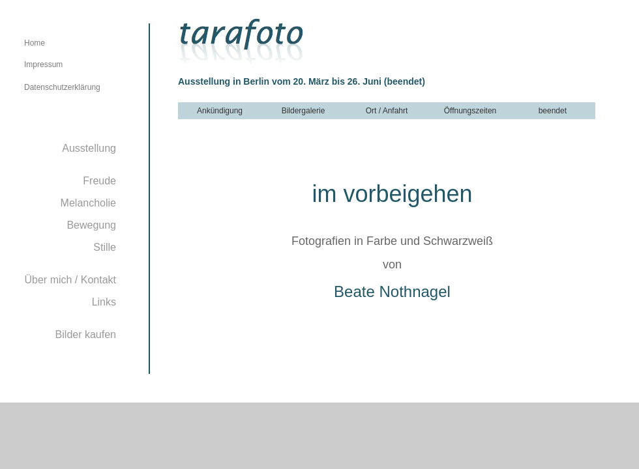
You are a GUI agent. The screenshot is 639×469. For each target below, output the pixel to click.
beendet (554, 110)
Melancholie (88, 202)
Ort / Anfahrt (387, 110)
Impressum (43, 64)
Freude (99, 180)
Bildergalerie (303, 110)
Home (34, 43)
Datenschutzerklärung (62, 87)
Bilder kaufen (85, 334)
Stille (104, 247)
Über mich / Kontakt (71, 279)
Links (104, 301)
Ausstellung (89, 148)
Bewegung (91, 225)
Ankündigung (220, 110)
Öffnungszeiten (470, 110)
